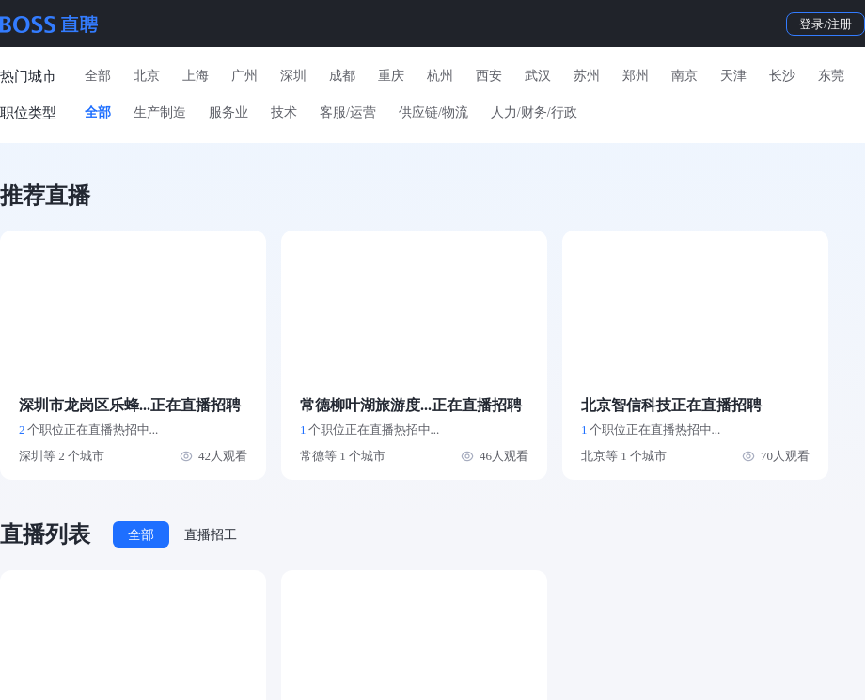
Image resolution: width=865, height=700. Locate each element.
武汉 (538, 76)
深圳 (293, 76)
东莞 (831, 76)
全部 (98, 76)
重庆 (391, 76)
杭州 (440, 76)
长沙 (782, 76)
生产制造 (160, 112)
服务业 (228, 112)
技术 (284, 112)
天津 (733, 76)
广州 (244, 76)
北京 (147, 76)
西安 (489, 76)
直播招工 (210, 535)
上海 (195, 76)
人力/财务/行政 (534, 112)
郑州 (635, 76)
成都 (342, 76)
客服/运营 (348, 112)
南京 (684, 76)
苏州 (587, 76)
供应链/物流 (433, 112)
